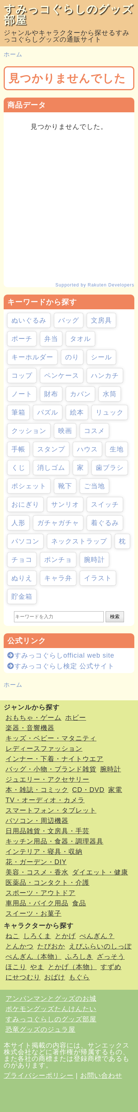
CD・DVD (88, 789)
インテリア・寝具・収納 (44, 851)
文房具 (101, 320)
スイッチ (105, 504)
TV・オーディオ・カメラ (45, 800)
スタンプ (51, 449)
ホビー (75, 717)
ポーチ (21, 338)
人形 (18, 523)
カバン (80, 394)
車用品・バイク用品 (37, 903)
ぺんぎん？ (96, 936)
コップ (21, 375)
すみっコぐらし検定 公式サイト (60, 666)
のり (72, 357)
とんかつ (19, 946)
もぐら (79, 977)
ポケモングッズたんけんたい (51, 1009)
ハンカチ (105, 375)
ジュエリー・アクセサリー (47, 779)
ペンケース (61, 375)
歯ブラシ (110, 467)
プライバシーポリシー (39, 1075)
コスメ (94, 430)
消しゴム (51, 467)
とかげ (65, 936)
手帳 (18, 449)
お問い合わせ (101, 1075)
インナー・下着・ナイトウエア (54, 759)
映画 (65, 430)
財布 (51, 394)
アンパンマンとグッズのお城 (51, 998)
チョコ (21, 559)
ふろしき (79, 956)
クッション (28, 430)
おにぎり (25, 504)
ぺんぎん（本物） (33, 956)
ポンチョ (58, 559)
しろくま (37, 936)
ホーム (13, 54)
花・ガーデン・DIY (36, 862)
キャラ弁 (58, 578)
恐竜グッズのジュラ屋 (40, 1029)
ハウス (87, 449)
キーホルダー (32, 357)
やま (37, 967)
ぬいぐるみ (28, 320)
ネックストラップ (79, 541)
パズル (47, 412)
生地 (117, 449)
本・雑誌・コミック (37, 789)
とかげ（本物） (72, 967)
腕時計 (94, 559)
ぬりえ (21, 578)
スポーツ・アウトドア (40, 893)
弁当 (51, 338)
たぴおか (51, 946)
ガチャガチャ (58, 523)
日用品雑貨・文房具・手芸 (47, 831)
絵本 (77, 412)
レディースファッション (44, 748)
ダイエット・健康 (100, 872)
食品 (79, 903)
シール (101, 357)
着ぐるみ (105, 523)
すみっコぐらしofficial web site (60, 655)
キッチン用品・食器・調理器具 (54, 841)
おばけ (54, 977)
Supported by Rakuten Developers (95, 285)
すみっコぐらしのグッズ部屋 (68, 14)
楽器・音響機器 (30, 728)
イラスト (98, 578)
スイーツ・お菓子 (33, 913)
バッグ (68, 320)
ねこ (13, 936)
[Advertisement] (69, 206)
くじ (18, 467)
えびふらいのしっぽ (100, 946)
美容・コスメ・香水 (37, 872)
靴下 (65, 486)
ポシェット (28, 486)
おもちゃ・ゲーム (33, 717)
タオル (80, 338)
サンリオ (65, 504)
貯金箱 (21, 596)
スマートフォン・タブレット (51, 810)
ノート (21, 394)
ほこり (16, 967)
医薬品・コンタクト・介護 (47, 882)
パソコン (25, 541)
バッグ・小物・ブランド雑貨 (51, 769)
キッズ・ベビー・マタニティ (51, 738)
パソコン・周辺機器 (37, 820)
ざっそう (111, 956)
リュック (110, 412)
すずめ (110, 967)
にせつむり (23, 977)
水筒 (110, 394)
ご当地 (94, 486)
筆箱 (18, 412)
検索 (115, 616)
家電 (115, 789)
